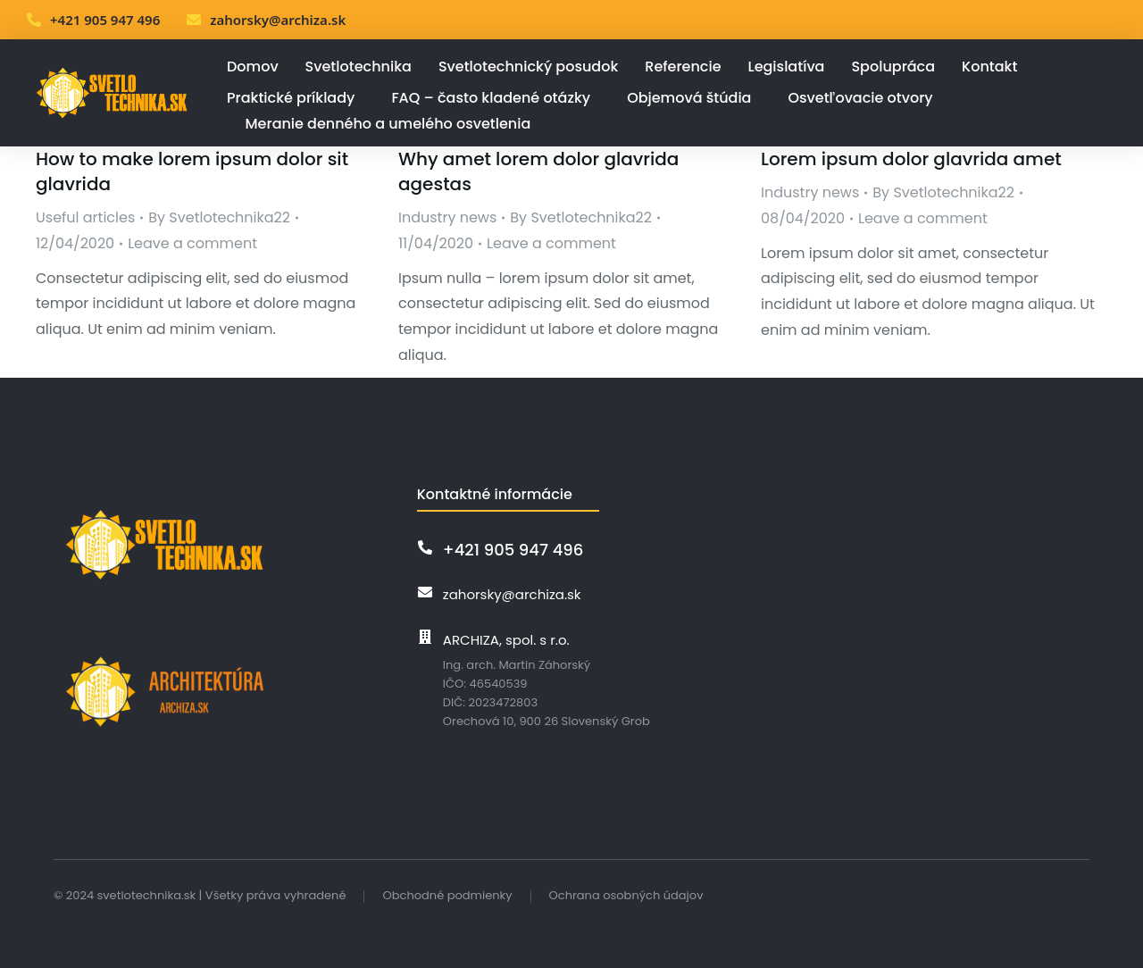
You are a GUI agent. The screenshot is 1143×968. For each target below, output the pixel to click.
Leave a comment (192, 243)
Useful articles (85, 217)
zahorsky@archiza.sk (278, 20)
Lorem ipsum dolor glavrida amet (911, 158)
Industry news (447, 217)
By (219, 217)
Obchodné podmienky (447, 895)
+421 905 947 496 (105, 20)
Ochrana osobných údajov (626, 895)
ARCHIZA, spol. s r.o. (506, 639)
